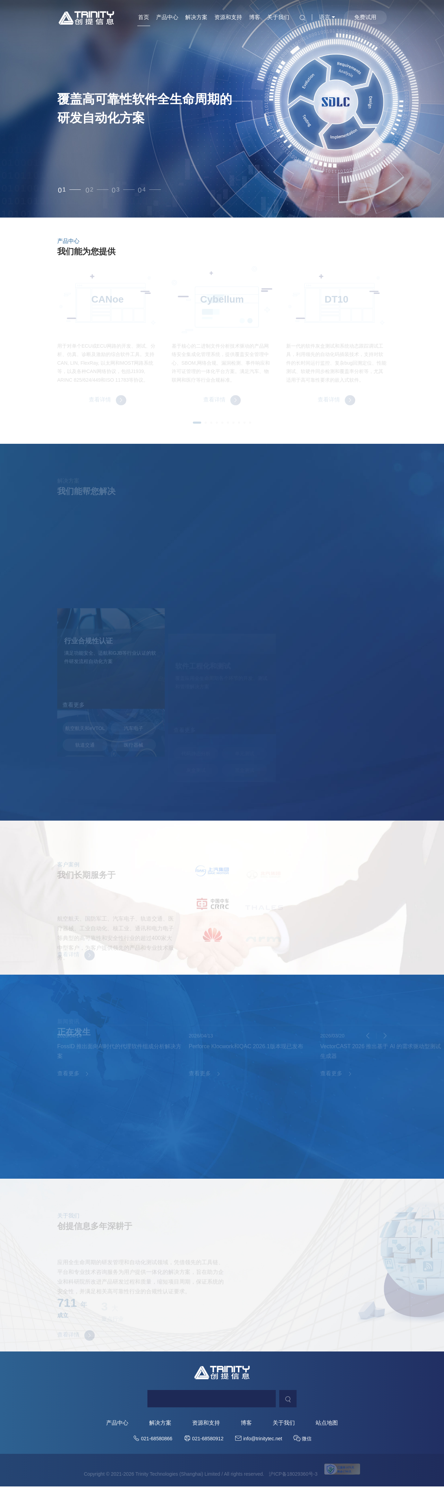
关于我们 (278, 17)
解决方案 (196, 17)
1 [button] (64, 190)
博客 (254, 17)
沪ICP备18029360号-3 (293, 1480)
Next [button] (440, 108)
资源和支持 (228, 17)
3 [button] (132, 190)
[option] (222, 109)
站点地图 (327, 1430)
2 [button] (99, 190)
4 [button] (166, 190)
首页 (143, 17)
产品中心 (167, 17)
